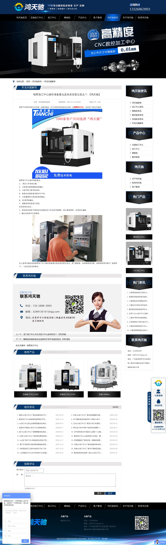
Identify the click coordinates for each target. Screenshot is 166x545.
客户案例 (97, 17)
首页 (28, 81)
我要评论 (29, 463)
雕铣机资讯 (136, 111)
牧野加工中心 (32, 345)
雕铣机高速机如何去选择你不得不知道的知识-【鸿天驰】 (47, 339)
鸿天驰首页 (21, 17)
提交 (110, 493)
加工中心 (52, 17)
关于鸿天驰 (128, 17)
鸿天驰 (139, 167)
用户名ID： (20, 470)
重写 (99, 493)
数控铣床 (136, 157)
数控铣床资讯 (137, 115)
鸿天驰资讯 (113, 17)
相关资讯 (29, 407)
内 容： (20, 474)
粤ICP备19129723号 (94, 539)
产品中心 (82, 17)
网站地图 (104, 539)
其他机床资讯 (137, 119)
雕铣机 (67, 17)
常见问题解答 (50, 81)
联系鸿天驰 (143, 17)
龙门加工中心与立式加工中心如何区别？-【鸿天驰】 (45, 334)
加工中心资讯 (137, 107)
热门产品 (139, 196)
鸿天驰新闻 (136, 103)
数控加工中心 (37, 506)
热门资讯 (139, 282)
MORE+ (116, 407)
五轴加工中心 (37, 17)
